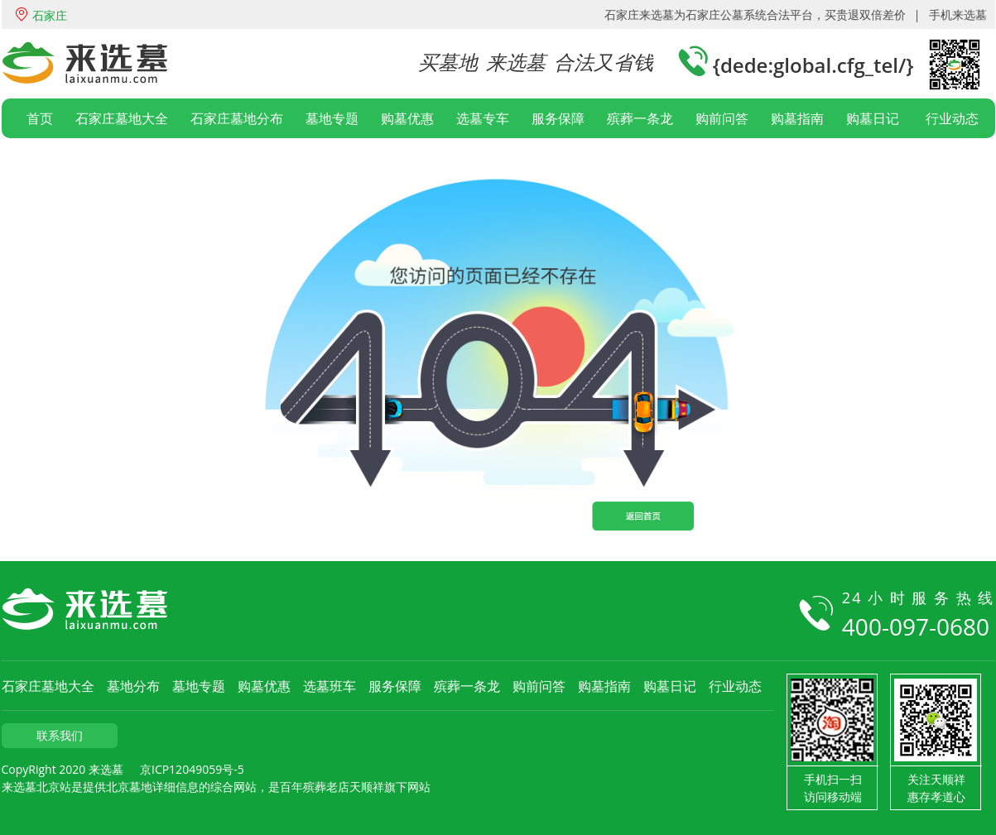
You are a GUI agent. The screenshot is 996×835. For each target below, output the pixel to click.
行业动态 (952, 118)
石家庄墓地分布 (236, 118)
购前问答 (721, 118)
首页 (39, 118)
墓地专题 (332, 118)
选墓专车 (482, 118)
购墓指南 (797, 118)
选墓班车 (329, 686)
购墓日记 (872, 118)
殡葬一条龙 (640, 118)
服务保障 (558, 118)
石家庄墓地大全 (121, 118)
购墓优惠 (407, 118)
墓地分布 (133, 686)
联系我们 (59, 735)
